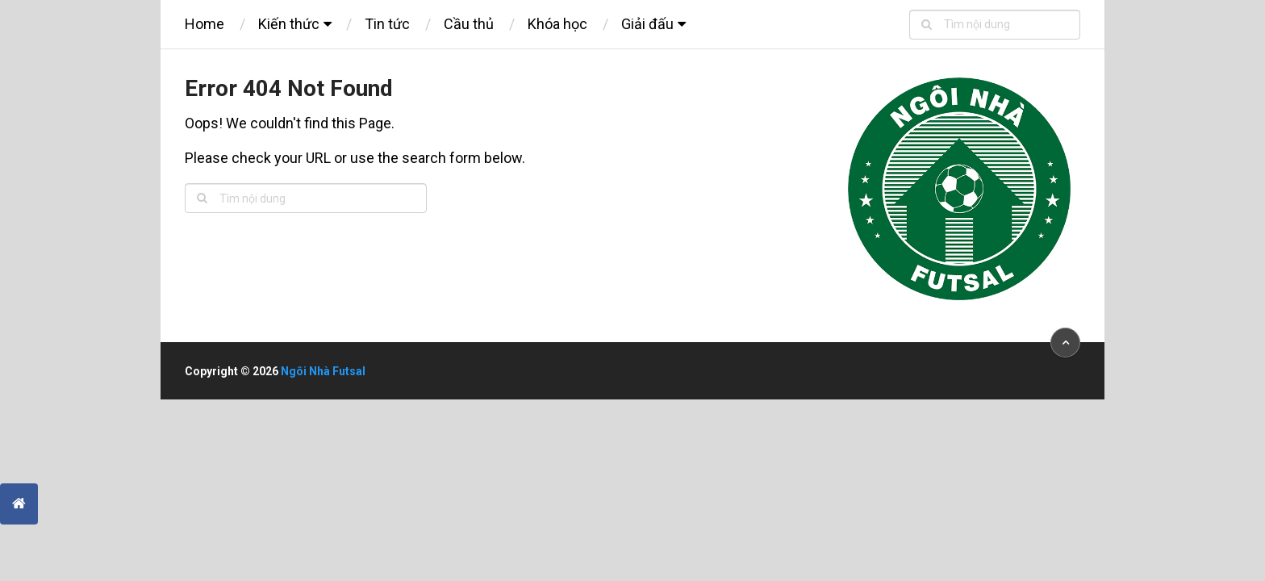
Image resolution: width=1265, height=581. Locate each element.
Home (204, 23)
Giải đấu (647, 23)
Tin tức (387, 23)
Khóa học (557, 23)
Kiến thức (288, 23)
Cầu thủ (469, 23)
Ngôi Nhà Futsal (323, 371)
